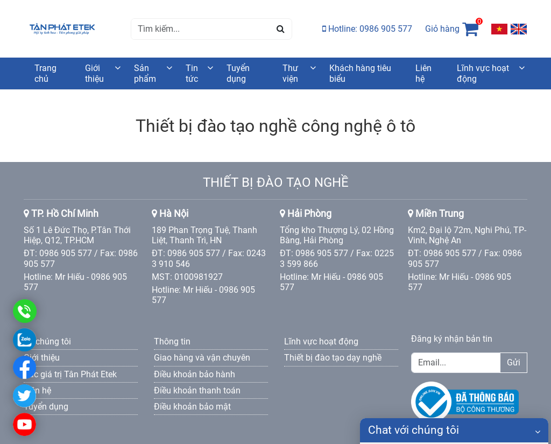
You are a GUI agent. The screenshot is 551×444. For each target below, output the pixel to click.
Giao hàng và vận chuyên (202, 358)
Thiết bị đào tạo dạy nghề (333, 358)
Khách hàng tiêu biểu (360, 73)
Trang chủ (45, 73)
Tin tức (192, 73)
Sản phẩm (145, 73)
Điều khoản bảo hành (194, 374)
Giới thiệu (94, 73)
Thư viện (290, 73)
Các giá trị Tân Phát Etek (70, 374)
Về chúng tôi (47, 341)
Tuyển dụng (238, 73)
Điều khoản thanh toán (197, 390)
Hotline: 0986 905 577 (367, 29)
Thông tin (172, 341)
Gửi (513, 362)
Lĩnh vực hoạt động (483, 73)
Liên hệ (423, 73)
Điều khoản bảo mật (192, 406)
